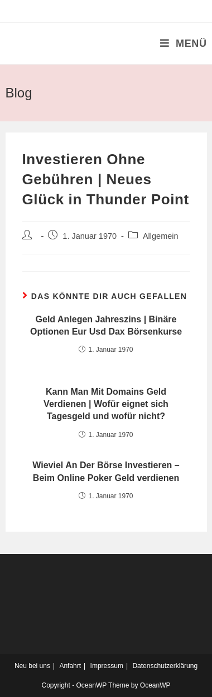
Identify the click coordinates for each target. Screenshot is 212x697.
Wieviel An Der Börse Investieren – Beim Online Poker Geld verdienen (105, 471)
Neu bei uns (32, 666)
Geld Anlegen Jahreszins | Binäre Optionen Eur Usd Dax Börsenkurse (106, 325)
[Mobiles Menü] (183, 43)
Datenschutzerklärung (164, 666)
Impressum (106, 666)
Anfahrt (70, 666)
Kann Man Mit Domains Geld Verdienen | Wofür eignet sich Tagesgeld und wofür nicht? (106, 404)
